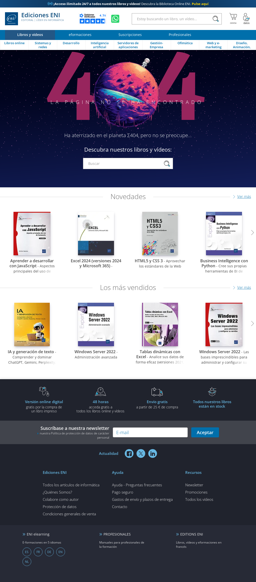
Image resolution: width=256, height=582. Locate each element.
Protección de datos (59, 506)
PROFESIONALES (117, 534)
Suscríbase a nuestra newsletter (73, 432)
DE (49, 552)
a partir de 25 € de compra (157, 404)
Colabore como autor (61, 499)
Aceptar (205, 432)
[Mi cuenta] (246, 18)
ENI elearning (38, 534)
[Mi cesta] (233, 18)
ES (26, 552)
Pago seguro (122, 492)
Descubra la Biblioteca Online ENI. (128, 3)
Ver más (244, 196)
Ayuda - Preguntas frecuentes (137, 484)
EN (60, 552)
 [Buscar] (215, 19)
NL (27, 562)
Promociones (196, 492)
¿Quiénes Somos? (57, 492)
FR (38, 552)
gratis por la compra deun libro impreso (44, 406)
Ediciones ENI (34, 18)
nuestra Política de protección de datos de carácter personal (74, 435)
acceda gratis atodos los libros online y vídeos (100, 406)
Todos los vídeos (199, 499)
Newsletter (194, 484)
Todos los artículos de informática (71, 484)
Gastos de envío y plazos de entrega (142, 499)
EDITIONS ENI (191, 534)
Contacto (119, 506)
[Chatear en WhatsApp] (115, 19)
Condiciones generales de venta (69, 513)
